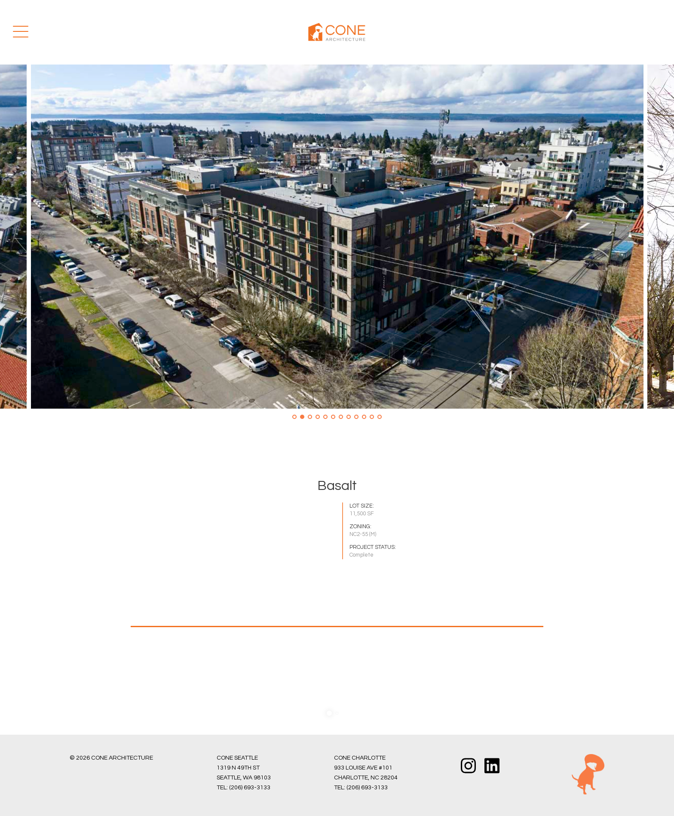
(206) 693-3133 (249, 788)
